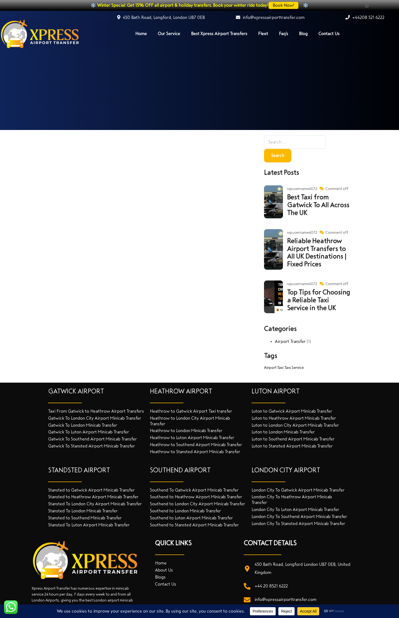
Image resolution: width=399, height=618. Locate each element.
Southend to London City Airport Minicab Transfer (197, 504)
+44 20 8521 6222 (271, 586)
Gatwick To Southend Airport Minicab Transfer (92, 439)
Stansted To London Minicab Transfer (83, 511)
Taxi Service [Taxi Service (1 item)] (294, 367)
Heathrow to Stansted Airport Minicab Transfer (195, 451)
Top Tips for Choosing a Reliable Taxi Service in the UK (318, 300)
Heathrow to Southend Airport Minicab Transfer (196, 444)
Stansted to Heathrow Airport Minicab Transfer (93, 497)
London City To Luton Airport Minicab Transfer (295, 509)
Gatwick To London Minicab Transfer (82, 425)
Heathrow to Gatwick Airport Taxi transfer (191, 411)
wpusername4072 (302, 189)
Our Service (169, 33)
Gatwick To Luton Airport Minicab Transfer (88, 432)
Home (141, 33)
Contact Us (328, 33)
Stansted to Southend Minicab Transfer (85, 518)
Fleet (263, 33)
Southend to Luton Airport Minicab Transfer (191, 518)
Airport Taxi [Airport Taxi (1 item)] (273, 367)
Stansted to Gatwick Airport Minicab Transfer (91, 490)
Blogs (160, 577)
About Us (164, 570)
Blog (303, 33)
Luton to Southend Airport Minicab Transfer (293, 439)
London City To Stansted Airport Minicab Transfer (298, 523)
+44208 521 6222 (364, 17)
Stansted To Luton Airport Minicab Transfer (89, 525)
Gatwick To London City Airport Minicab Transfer (94, 418)
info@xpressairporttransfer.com (270, 17)
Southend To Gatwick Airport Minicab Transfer (194, 490)
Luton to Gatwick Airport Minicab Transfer (292, 411)
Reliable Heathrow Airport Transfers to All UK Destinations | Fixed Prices (316, 253)
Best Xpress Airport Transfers (219, 33)
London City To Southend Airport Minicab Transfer (299, 516)
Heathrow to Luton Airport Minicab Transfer (192, 437)
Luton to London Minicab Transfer (283, 432)
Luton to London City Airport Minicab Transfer (295, 425)
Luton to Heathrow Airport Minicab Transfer (294, 418)
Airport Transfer (290, 341)
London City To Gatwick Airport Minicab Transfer (298, 490)
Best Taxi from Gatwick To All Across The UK (318, 205)
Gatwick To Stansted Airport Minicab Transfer (91, 446)
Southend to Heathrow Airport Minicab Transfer (196, 497)
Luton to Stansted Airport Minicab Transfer (292, 446)
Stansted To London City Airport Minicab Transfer (95, 504)
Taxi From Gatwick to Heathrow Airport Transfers (96, 411)
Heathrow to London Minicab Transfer (186, 430)
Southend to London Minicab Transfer (185, 511)
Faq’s (283, 33)
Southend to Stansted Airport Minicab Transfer (194, 525)
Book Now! (284, 5)
